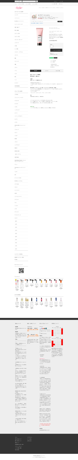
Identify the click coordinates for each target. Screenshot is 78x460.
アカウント (55, 1)
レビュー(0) (58, 70)
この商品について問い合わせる (54, 65)
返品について (52, 53)
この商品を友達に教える (53, 64)
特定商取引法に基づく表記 (53, 54)
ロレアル (52, 28)
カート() (61, 1)
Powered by (39, 457)
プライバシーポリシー (18, 446)
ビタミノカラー (58, 28)
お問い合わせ (29, 440)
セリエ (55, 28)
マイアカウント (29, 437)
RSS (16, 449)
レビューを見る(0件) (52, 60)
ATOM (18, 449)
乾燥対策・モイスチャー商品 (19, 257)
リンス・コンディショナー (54, 27)
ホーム (50, 27)
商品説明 (35, 70)
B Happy (16, 259)
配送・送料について (18, 440)
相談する (60, 21)
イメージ (46, 70)
